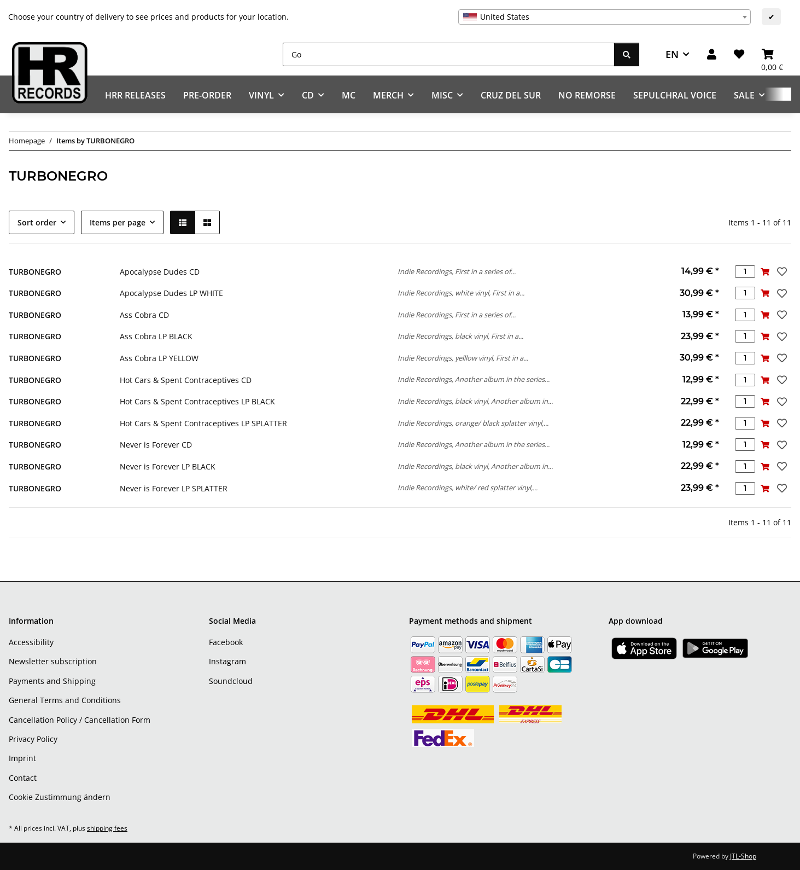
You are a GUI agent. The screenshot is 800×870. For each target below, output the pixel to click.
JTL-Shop (743, 856)
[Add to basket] (765, 271)
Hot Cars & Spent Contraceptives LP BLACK (197, 401)
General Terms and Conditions (65, 700)
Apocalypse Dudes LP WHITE (171, 293)
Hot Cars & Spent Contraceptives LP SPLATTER (203, 423)
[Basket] (772, 54)
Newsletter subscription (53, 661)
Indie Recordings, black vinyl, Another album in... (475, 401)
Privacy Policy (33, 739)
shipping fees (107, 828)
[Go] (449, 54)
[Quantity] (745, 271)
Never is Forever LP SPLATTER (173, 488)
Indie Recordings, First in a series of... (457, 271)
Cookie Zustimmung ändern (59, 797)
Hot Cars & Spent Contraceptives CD (186, 380)
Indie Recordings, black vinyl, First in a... (460, 336)
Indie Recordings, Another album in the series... (474, 379)
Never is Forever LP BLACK (167, 466)
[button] (711, 54)
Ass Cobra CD (144, 315)
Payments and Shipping (52, 681)
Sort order (36, 222)
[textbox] (604, 17)
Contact (23, 778)
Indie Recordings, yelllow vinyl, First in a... (463, 358)
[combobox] (604, 17)
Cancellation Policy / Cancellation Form (79, 720)
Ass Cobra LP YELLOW (159, 358)
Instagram (227, 661)
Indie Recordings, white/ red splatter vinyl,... (468, 487)
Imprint (22, 758)
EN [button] (672, 54)
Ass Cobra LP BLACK (156, 336)
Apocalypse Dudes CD (160, 271)
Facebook (226, 642)
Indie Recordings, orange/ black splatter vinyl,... (473, 423)
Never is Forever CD (156, 444)
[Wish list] (739, 54)
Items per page (117, 222)
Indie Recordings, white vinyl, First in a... (461, 293)
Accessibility (31, 642)
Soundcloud (231, 681)
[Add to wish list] (781, 271)
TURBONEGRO (35, 271)
